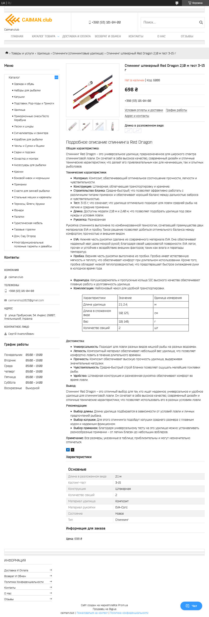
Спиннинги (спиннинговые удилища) (78, 53)
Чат (191, 606)
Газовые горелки (24, 229)
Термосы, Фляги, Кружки (29, 203)
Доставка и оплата (76, 36)
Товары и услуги (22, 53)
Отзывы (187, 36)
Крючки (18, 171)
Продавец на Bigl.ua (104, 609)
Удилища (43, 53)
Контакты (136, 36)
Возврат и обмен (108, 36)
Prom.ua (123, 605)
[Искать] (201, 22)
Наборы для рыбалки (27, 90)
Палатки (19, 216)
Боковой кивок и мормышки (31, 178)
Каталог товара (43, 36)
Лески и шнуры (23, 126)
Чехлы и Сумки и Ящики (29, 145)
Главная (17, 36)
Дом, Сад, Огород (25, 236)
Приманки (20, 184)
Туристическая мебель (28, 223)
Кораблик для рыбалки (28, 139)
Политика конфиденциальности (24, 582)
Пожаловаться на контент (92, 612)
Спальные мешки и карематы (32, 197)
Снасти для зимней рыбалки (32, 190)
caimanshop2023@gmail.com (26, 300)
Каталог (14, 77)
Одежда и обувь (24, 84)
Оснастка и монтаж (26, 158)
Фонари (19, 210)
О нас (161, 36)
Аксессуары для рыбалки (30, 165)
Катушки (19, 96)
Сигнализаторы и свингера (31, 133)
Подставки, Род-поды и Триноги (34, 103)
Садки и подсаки (24, 152)
